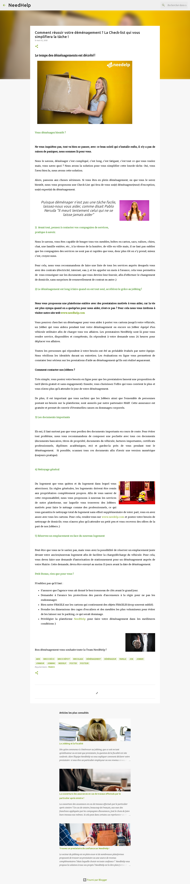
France (51, 667)
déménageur (110, 659)
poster (73, 663)
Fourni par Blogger (95, 880)
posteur (84, 663)
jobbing (51, 663)
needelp (62, 663)
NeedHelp (19, 5)
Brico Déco (48, 659)
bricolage (78, 659)
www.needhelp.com (73, 312)
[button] (36, 46)
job (131, 659)
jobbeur (40, 663)
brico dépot (64, 659)
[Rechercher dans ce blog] (172, 5)
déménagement (93, 659)
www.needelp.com (113, 516)
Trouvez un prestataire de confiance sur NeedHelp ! (84, 848)
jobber (140, 659)
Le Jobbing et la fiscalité (71, 743)
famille (122, 659)
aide (38, 659)
